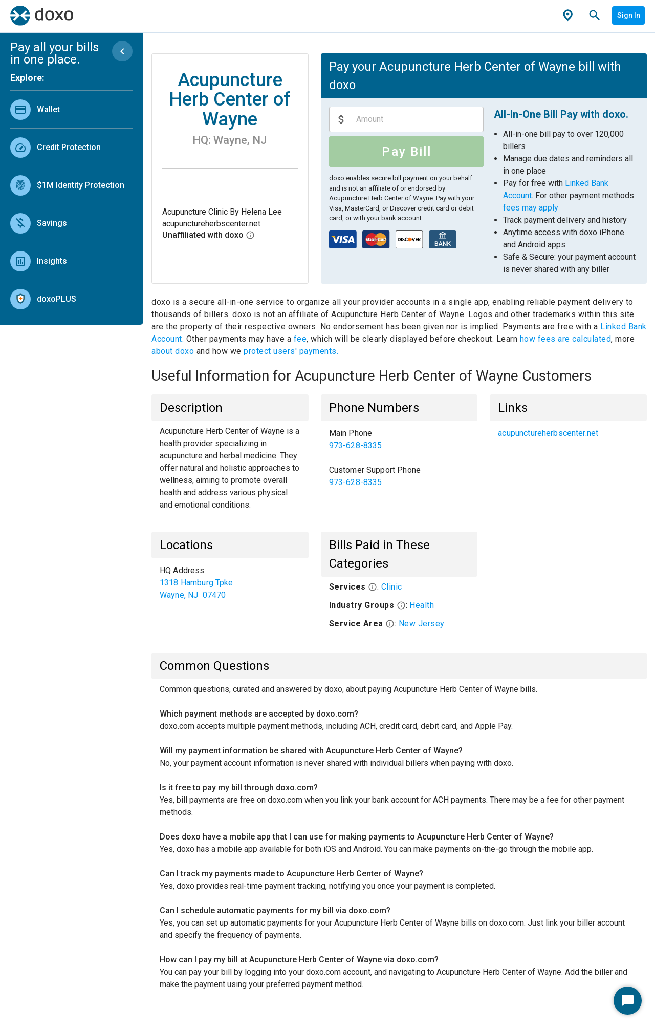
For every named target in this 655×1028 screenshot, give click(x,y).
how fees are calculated (566, 339)
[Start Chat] (628, 1001)
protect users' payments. (291, 351)
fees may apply (530, 208)
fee (300, 339)
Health (421, 605)
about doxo (173, 351)
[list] (71, 202)
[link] (71, 109)
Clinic (391, 587)
